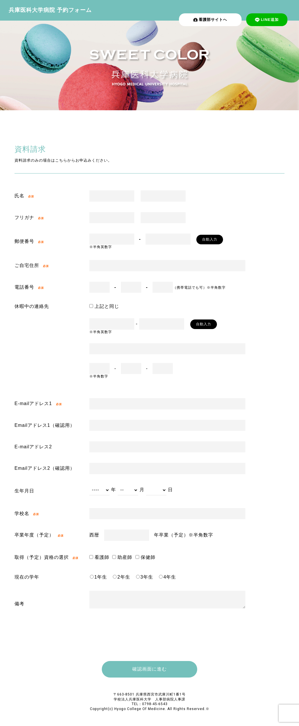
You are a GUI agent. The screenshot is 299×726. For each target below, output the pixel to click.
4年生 (170, 577)
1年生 (100, 577)
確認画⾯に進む (149, 669)
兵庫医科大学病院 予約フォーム (50, 10)
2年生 (123, 577)
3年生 (146, 577)
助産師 (124, 557)
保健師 (148, 557)
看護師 (102, 557)
